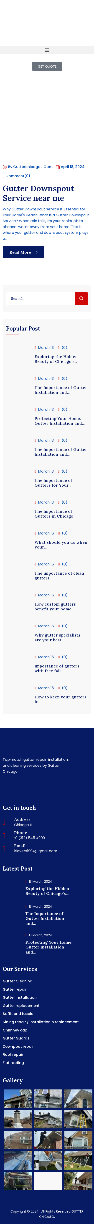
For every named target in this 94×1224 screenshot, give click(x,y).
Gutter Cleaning (17, 981)
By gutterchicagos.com (28, 166)
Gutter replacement (21, 1005)
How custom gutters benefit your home (55, 606)
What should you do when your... (61, 545)
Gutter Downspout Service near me (38, 193)
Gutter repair (15, 989)
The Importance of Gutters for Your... (53, 483)
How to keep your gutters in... (60, 699)
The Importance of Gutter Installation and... (61, 390)
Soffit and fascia (18, 1013)
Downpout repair (18, 1046)
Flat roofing (13, 1062)
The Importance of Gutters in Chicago (54, 514)
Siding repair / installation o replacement (41, 1022)
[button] (47, 50)
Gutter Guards (16, 1038)
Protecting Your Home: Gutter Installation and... (60, 421)
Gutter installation (20, 997)
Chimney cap (15, 1030)
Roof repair (13, 1054)
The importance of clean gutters (59, 576)
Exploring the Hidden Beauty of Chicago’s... (56, 359)
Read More (24, 252)
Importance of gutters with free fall (57, 668)
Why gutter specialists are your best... (57, 637)
